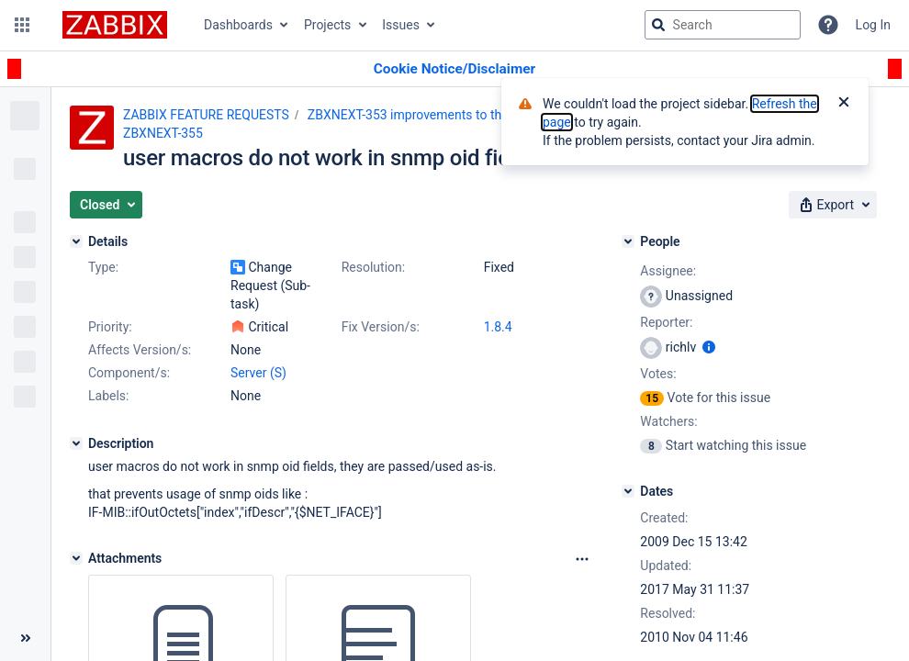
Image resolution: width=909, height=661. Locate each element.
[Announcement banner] (454, 69)
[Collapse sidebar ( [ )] (25, 638)
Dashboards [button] (238, 24)
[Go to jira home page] (114, 24)
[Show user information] (708, 347)
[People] (628, 241)
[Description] (76, 443)
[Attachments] (76, 558)
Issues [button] (401, 24)
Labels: (108, 395)
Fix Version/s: (381, 326)
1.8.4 (498, 326)
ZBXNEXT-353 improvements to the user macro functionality (479, 114)
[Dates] (628, 491)
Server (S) (258, 372)
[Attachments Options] (582, 559)
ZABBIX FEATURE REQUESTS (206, 114)
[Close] (844, 104)
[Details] (76, 241)
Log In (873, 24)
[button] (22, 24)
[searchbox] (723, 24)
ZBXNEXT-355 (163, 133)
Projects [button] (327, 24)
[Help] (828, 24)
